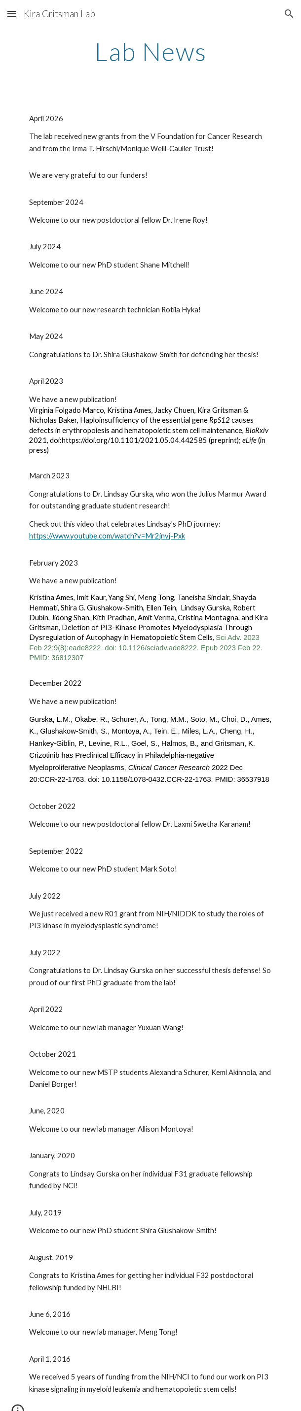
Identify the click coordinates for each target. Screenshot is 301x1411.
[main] (150, 51)
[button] (12, 13)
